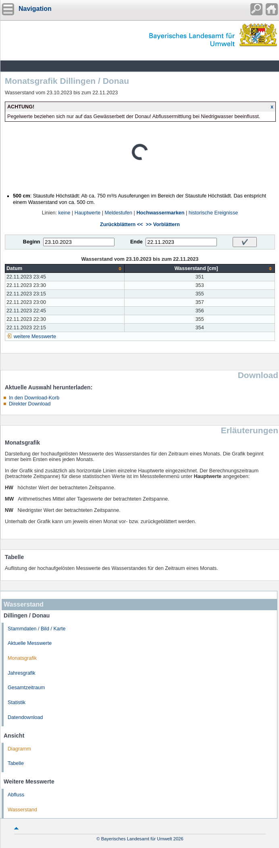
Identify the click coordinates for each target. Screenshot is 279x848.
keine (64, 213)
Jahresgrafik (21, 673)
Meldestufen (119, 213)
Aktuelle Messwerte (30, 643)
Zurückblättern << (121, 224)
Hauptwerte (87, 213)
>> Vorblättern (162, 224)
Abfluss (16, 795)
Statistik (16, 702)
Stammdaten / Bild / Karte (37, 629)
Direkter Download (30, 404)
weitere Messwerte (35, 336)
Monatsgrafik (22, 658)
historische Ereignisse (213, 213)
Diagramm (19, 749)
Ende (136, 242)
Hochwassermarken (160, 213)
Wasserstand (22, 810)
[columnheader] (65, 268)
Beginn (31, 242)
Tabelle (16, 763)
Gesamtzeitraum (26, 687)
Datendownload (25, 717)
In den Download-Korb (34, 398)
